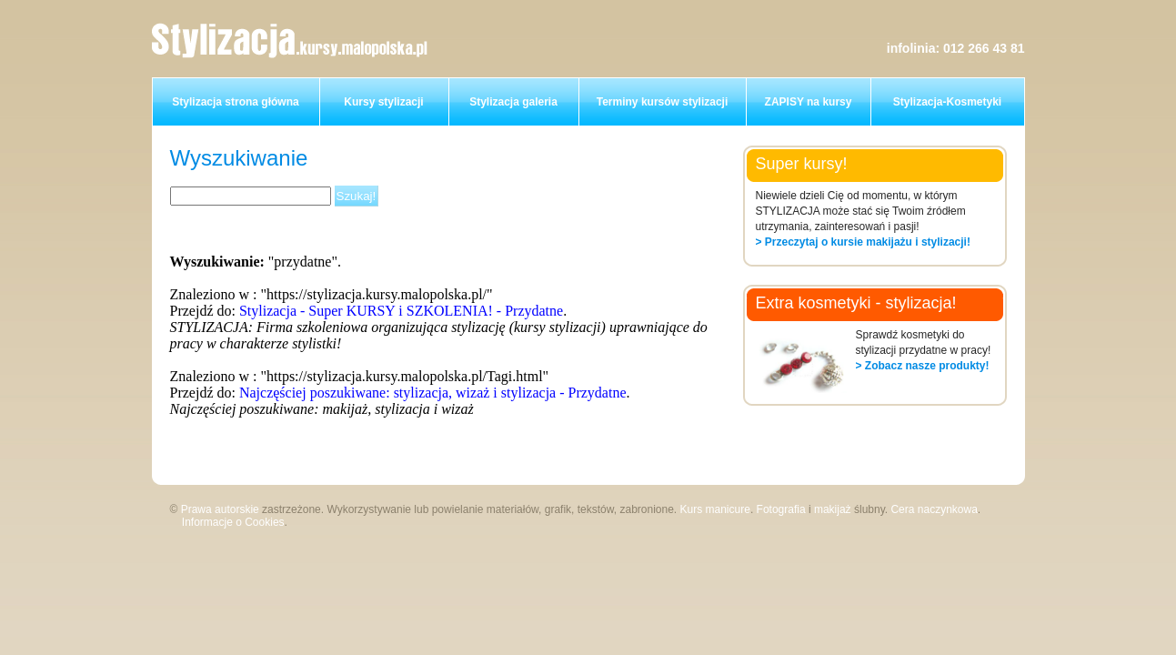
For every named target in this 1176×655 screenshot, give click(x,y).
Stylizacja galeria (513, 102)
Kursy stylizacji (383, 102)
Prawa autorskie (220, 509)
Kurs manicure (715, 509)
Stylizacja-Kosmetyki (947, 102)
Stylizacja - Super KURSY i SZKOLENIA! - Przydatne (401, 310)
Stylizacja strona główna (235, 102)
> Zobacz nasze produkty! (923, 365)
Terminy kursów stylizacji (663, 102)
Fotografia (781, 509)
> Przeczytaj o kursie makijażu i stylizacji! (863, 242)
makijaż (832, 509)
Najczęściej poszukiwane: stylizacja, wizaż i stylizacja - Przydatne (433, 392)
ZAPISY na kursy (808, 102)
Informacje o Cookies (233, 522)
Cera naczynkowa (933, 509)
